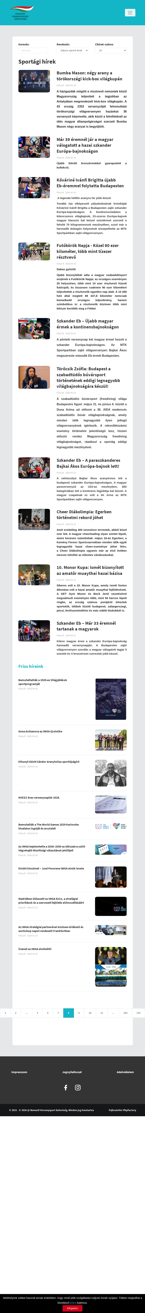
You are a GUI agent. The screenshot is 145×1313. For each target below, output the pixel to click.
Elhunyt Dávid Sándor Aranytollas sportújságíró (48, 762)
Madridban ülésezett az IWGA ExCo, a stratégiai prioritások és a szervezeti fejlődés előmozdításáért (51, 901)
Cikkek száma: (104, 44)
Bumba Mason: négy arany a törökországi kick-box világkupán (89, 76)
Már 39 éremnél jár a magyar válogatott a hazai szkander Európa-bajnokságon (85, 145)
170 (138, 1013)
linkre (73, 1302)
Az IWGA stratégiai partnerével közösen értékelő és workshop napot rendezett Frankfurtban (50, 929)
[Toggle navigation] (130, 12)
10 (90, 1013)
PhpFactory (129, 1110)
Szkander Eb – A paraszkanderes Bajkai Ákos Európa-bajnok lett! (88, 463)
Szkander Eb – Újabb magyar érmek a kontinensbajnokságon (88, 324)
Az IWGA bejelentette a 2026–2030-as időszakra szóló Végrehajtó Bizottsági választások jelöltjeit (51, 848)
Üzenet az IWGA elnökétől (34, 949)
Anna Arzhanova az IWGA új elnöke (40, 731)
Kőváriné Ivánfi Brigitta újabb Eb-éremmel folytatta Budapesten (90, 183)
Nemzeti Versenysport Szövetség (48, 1110)
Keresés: (23, 44)
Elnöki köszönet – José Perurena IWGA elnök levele (51, 868)
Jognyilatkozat (72, 1072)
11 (101, 1013)
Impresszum (19, 1072)
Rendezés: (63, 44)
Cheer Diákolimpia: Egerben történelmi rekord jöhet (84, 515)
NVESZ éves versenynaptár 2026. (39, 798)
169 (125, 1013)
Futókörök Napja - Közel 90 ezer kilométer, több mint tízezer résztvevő (88, 251)
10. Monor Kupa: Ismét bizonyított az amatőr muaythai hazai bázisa (90, 570)
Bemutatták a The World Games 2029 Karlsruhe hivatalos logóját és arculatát (48, 826)
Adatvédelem (125, 1072)
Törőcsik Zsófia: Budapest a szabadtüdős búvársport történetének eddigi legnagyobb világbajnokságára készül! (88, 377)
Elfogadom (72, 1308)
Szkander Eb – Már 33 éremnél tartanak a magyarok (86, 626)
